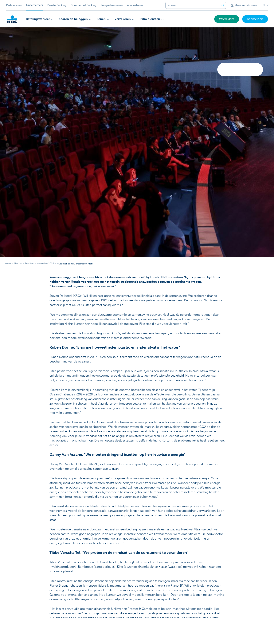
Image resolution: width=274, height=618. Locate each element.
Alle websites (135, 5)
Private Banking (56, 5)
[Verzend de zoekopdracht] (222, 5)
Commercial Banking (83, 5)
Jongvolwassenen (112, 5)
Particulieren (14, 5)
